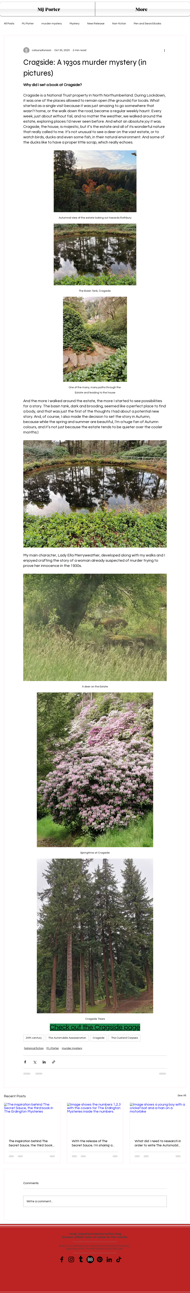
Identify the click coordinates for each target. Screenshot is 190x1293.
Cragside (98, 1038)
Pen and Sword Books (147, 23)
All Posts (9, 23)
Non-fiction (119, 23)
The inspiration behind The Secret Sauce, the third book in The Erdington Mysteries (31, 1143)
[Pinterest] (100, 1259)
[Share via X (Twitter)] (34, 1062)
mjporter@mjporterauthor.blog (99, 1233)
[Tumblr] (81, 1259)
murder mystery (51, 23)
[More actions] (164, 50)
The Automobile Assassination (67, 1038)
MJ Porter (28, 23)
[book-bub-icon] (90, 1259)
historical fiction (34, 1048)
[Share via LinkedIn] (44, 1062)
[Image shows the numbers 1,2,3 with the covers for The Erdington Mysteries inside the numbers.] (95, 1118)
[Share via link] (53, 1062)
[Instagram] (71, 1259)
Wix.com (117, 1248)
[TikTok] (119, 1259)
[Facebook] (62, 1259)
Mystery (74, 23)
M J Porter (53, 1048)
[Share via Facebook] (25, 1062)
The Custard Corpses (124, 1038)
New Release (95, 23)
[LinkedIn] (109, 1259)
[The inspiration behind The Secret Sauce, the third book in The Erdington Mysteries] (32, 1118)
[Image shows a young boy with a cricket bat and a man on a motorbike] (158, 1118)
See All (182, 1095)
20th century (34, 1038)
